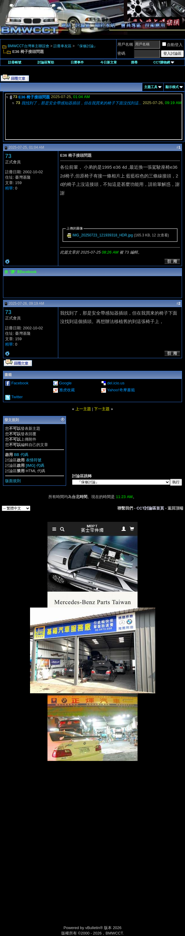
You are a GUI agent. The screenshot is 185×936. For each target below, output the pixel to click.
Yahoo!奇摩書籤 (121, 390)
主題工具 (150, 87)
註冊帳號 (14, 62)
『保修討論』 (86, 46)
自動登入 (172, 44)
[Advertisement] (92, 803)
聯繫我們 (125, 508)
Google (65, 383)
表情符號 (33, 460)
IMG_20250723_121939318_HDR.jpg (102, 235)
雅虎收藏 (67, 390)
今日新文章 (108, 62)
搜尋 (134, 62)
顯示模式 (172, 87)
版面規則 (13, 481)
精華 (9, 188)
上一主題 (83, 409)
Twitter (17, 397)
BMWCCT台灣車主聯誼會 (28, 46)
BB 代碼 (21, 454)
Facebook (20, 383)
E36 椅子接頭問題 (34, 97)
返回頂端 (175, 508)
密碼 (121, 53)
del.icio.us (116, 383)
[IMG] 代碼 (35, 465)
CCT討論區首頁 (150, 508)
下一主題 (102, 409)
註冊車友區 (62, 46)
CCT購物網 (163, 62)
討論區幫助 (46, 62)
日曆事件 (77, 62)
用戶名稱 (125, 44)
